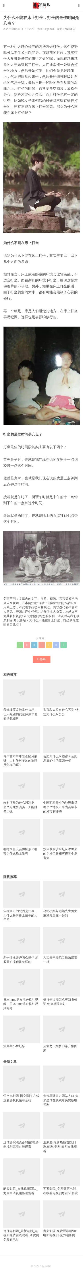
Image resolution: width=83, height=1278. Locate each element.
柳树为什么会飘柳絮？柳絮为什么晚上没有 (21, 837)
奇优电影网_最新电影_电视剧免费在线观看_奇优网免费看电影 (21, 1220)
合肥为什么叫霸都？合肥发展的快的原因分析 (61, 744)
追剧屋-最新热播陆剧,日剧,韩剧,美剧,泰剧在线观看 (61, 1132)
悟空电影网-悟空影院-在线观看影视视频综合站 (21, 1084)
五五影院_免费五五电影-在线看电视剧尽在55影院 (61, 1176)
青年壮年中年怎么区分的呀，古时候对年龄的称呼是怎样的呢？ (21, 746)
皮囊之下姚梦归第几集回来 (61, 1034)
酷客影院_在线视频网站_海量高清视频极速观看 (21, 1176)
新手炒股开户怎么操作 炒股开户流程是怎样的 (21, 945)
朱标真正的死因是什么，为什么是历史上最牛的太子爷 (21, 901)
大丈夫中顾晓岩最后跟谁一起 (61, 945)
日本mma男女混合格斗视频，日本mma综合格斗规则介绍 (21, 989)
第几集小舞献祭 (21, 1032)
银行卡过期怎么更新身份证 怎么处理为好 (61, 987)
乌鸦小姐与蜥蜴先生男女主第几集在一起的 (61, 899)
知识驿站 (20, 620)
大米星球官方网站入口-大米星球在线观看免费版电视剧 (61, 1086)
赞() (41, 659)
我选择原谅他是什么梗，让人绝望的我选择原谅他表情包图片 (21, 699)
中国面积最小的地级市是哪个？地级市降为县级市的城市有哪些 (61, 792)
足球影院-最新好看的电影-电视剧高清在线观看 (21, 1130)
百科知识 (70, 29)
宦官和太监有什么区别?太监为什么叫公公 (61, 697)
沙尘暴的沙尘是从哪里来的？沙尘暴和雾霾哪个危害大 (61, 839)
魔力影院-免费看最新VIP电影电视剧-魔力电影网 (61, 1218)
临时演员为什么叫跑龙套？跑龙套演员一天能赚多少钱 (21, 792)
